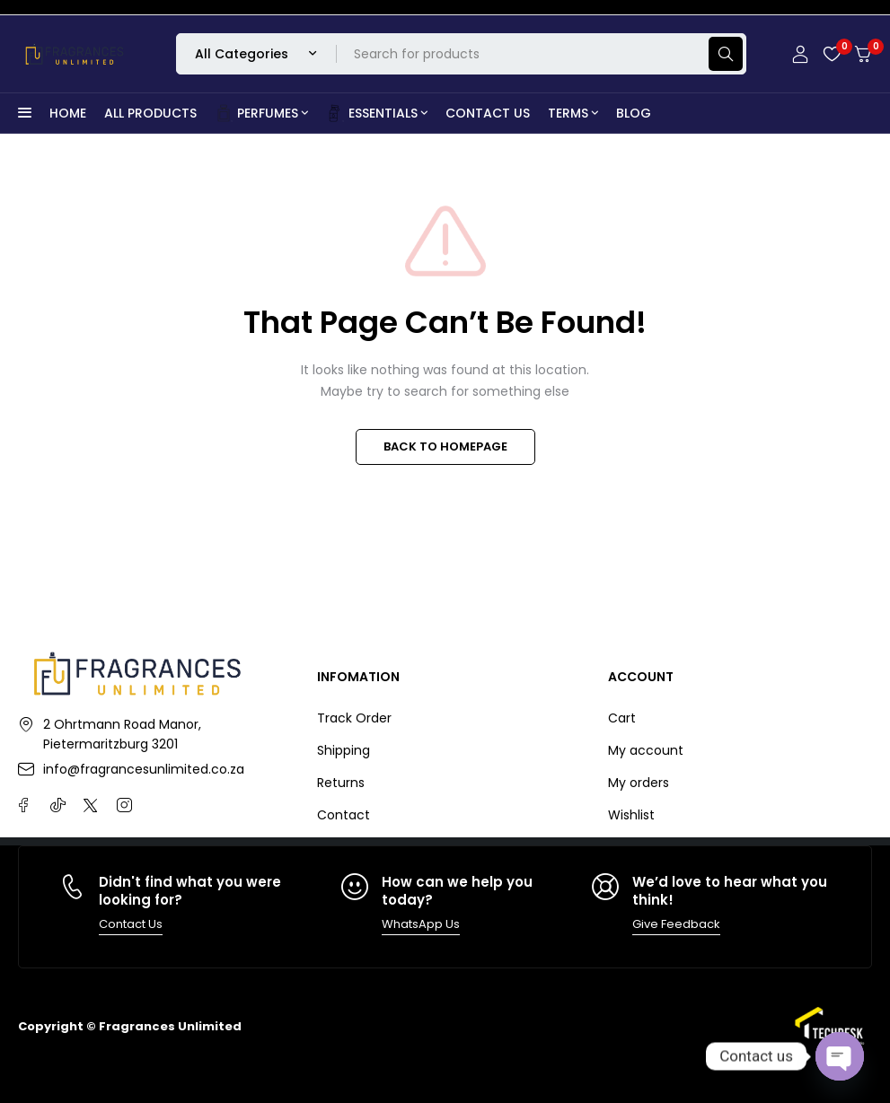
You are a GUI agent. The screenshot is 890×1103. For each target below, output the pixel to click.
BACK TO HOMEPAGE (445, 446)
